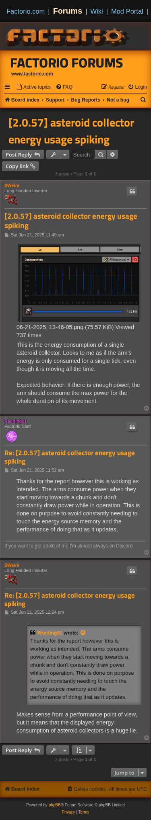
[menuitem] (33, 87)
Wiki (97, 11)
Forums (68, 10)
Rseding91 (15, 421)
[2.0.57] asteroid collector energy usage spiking (71, 131)
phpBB (55, 805)
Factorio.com (25, 11)
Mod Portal (127, 11)
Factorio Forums (66, 63)
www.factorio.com (32, 74)
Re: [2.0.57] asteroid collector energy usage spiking (69, 457)
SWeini (11, 185)
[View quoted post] (83, 633)
